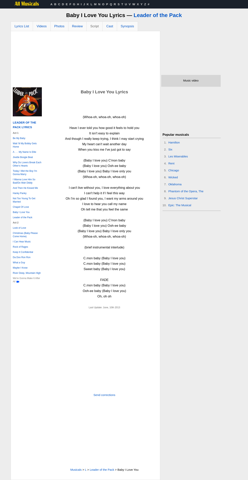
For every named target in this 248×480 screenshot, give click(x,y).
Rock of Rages (20, 247)
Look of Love (19, 228)
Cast (109, 26)
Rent (171, 163)
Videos (42, 26)
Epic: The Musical (179, 205)
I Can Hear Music (22, 241)
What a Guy (19, 262)
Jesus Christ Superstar (183, 198)
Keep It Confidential (23, 252)
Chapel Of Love (21, 207)
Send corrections (104, 395)
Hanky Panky (20, 193)
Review (77, 26)
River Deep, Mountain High (27, 273)
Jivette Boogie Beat (23, 157)
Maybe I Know (20, 267)
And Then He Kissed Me (25, 188)
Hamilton (174, 142)
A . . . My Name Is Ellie (24, 152)
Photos (59, 26)
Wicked (173, 177)
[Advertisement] (85, 60)
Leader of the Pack (158, 15)
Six (170, 149)
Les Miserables (178, 156)
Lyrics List (22, 26)
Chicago (173, 170)
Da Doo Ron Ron (21, 257)
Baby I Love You (21, 212)
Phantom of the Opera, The (186, 191)
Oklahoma (175, 184)
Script (94, 26)
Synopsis (127, 26)
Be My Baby (19, 138)
